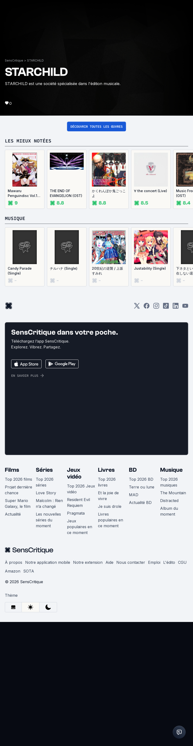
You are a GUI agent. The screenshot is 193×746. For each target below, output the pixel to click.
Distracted (169, 624)
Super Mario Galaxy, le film (17, 627)
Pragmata (76, 637)
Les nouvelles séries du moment (48, 644)
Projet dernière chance (18, 614)
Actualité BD (140, 626)
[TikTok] (166, 431)
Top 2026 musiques (169, 606)
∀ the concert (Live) (150, 315)
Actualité (13, 638)
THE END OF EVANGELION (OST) (66, 317)
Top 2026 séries (44, 606)
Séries (44, 594)
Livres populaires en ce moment (110, 644)
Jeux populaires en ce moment (79, 651)
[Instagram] (156, 431)
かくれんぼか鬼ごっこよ (109, 317)
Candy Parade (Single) (20, 394)
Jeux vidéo (74, 597)
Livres (106, 594)
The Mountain (173, 616)
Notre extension (88, 686)
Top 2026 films (18, 603)
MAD (133, 618)
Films (12, 594)
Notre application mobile (47, 686)
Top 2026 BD (141, 603)
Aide (109, 686)
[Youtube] (185, 431)
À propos (13, 686)
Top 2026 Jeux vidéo (81, 613)
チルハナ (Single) (63, 392)
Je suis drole (109, 630)
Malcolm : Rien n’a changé (49, 627)
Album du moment (169, 635)
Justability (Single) (150, 392)
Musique (171, 594)
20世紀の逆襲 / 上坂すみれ (107, 394)
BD (133, 594)
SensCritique (14, 184)
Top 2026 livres (107, 606)
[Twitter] (137, 431)
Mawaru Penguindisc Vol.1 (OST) (22, 317)
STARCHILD (35, 184)
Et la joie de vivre (108, 619)
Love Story (46, 616)
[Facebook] (146, 431)
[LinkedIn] (175, 431)
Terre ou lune (141, 611)
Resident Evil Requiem (78, 626)
